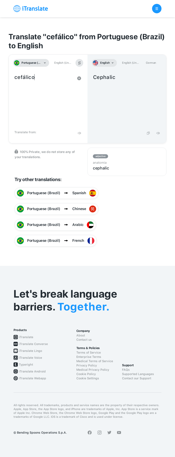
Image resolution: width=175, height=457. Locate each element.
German (151, 62)
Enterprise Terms (88, 357)
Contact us (84, 339)
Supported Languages (138, 374)
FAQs (126, 369)
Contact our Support (136, 378)
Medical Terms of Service (94, 361)
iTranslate (26, 337)
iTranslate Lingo (30, 351)
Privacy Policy (86, 365)
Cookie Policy (86, 374)
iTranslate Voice (30, 357)
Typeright (26, 364)
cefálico (44, 101)
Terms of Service (88, 352)
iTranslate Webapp (32, 378)
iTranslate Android (32, 371)
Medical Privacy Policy (92, 369)
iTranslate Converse (33, 344)
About (80, 335)
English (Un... (62, 62)
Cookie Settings (87, 378)
